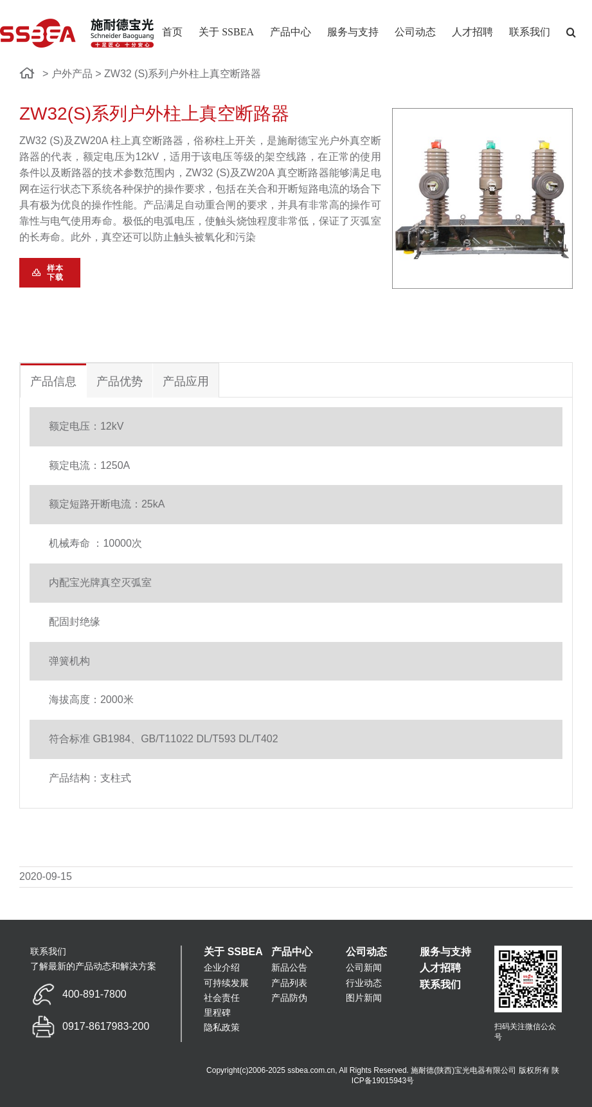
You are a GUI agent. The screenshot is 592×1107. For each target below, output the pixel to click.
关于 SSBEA (233, 951)
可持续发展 (226, 983)
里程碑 (217, 1012)
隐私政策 (222, 1027)
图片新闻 (364, 998)
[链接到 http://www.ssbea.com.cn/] (27, 73)
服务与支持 (445, 951)
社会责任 (222, 998)
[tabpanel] (296, 603)
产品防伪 (289, 998)
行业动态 (364, 983)
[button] (571, 32)
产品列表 (289, 983)
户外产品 (72, 73)
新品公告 (289, 967)
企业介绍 (222, 967)
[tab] (53, 380)
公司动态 (366, 951)
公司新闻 (364, 967)
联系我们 (440, 984)
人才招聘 (440, 967)
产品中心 (291, 951)
